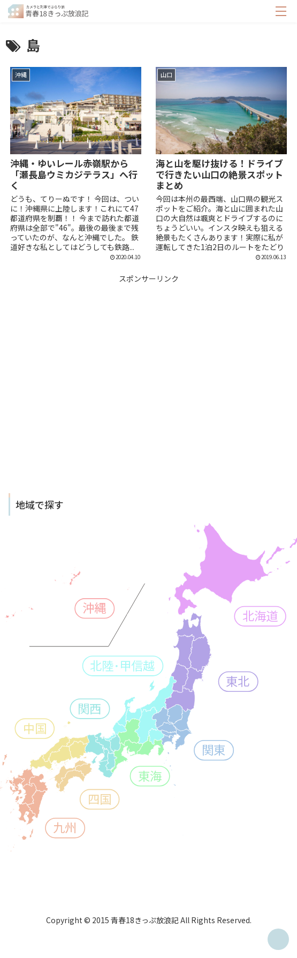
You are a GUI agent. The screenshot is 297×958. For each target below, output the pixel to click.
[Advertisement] (148, 360)
